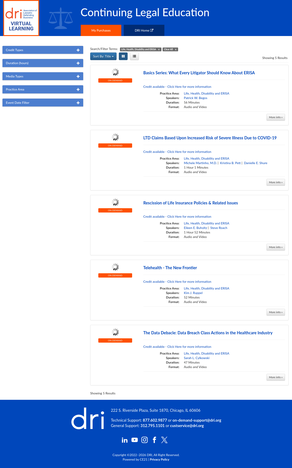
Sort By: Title (103, 56)
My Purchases (100, 30)
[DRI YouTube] (134, 442)
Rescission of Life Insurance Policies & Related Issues (190, 202)
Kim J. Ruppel (193, 293)
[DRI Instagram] (144, 442)
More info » (276, 117)
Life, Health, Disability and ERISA (206, 93)
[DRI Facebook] (154, 442)
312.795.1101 (152, 425)
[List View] (134, 56)
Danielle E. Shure (255, 163)
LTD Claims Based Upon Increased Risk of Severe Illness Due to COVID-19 (210, 137)
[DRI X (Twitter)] (164, 442)
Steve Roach (218, 228)
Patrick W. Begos (195, 98)
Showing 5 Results (274, 58)
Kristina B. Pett (230, 163)
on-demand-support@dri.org (196, 420)
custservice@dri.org (187, 425)
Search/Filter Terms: (104, 49)
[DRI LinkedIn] (125, 442)
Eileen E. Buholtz (195, 228)
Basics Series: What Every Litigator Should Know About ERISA (199, 72)
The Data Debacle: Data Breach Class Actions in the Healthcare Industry (208, 332)
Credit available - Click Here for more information (177, 86)
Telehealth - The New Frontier (170, 267)
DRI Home (144, 30)
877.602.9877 (155, 420)
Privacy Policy (159, 459)
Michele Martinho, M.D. (200, 163)
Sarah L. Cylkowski (197, 358)
